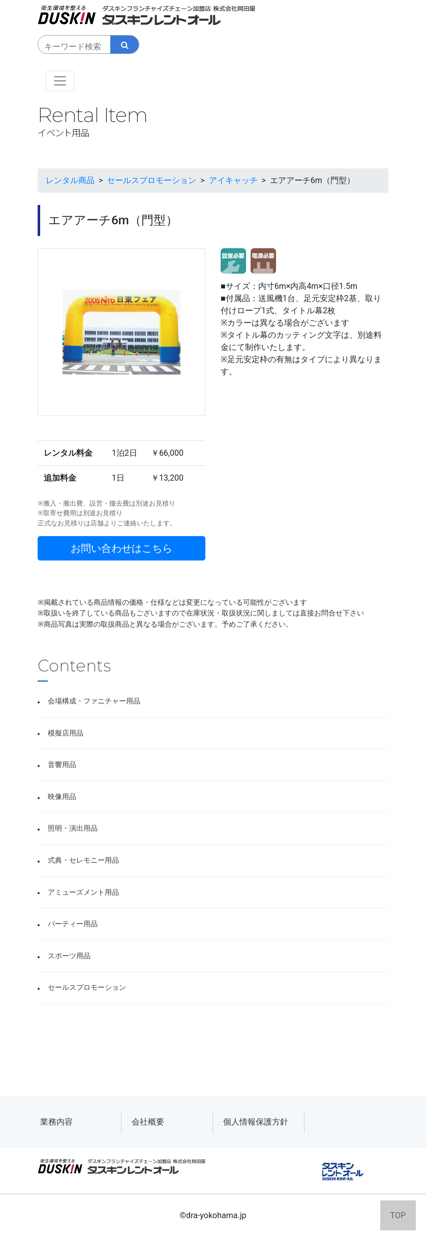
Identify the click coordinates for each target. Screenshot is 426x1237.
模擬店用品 (65, 733)
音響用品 (62, 764)
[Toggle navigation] (60, 81)
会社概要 (148, 1122)
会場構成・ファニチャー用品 (94, 701)
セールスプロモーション (87, 987)
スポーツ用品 (69, 956)
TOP (398, 1215)
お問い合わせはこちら (121, 548)
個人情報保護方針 (255, 1122)
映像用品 (62, 796)
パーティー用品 (73, 924)
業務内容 (56, 1122)
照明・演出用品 (73, 828)
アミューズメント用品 (83, 892)
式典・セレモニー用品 (83, 860)
